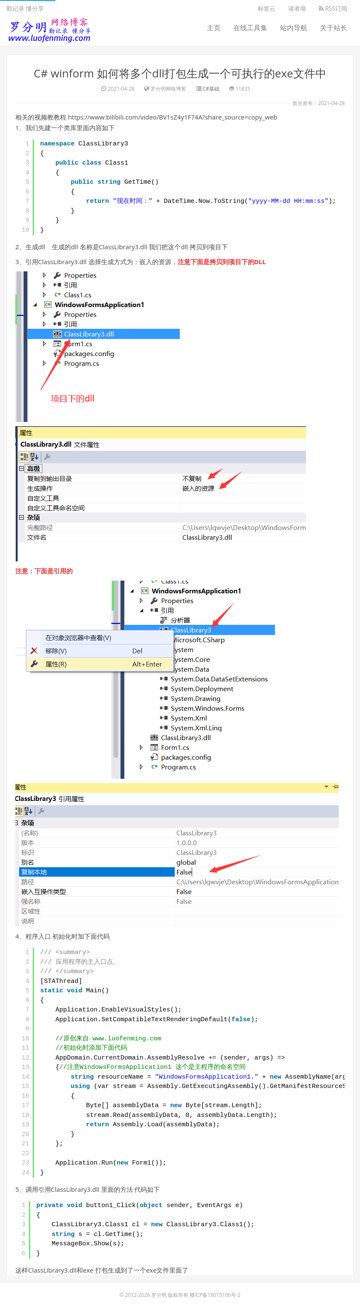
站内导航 (293, 27)
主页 (214, 27)
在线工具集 (250, 27)
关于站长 (333, 27)
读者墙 (297, 8)
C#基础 (211, 88)
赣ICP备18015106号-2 (215, 1295)
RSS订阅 (333, 8)
